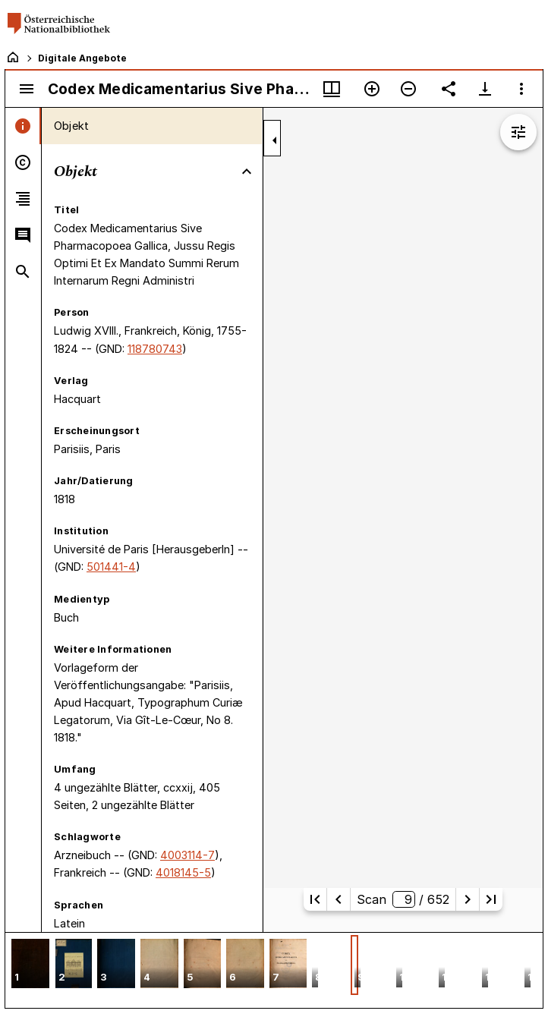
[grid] (274, 970)
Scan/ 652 (403, 899)
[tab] (23, 126)
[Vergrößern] (372, 89)
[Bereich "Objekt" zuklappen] (247, 171)
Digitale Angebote (82, 58)
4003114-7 (187, 855)
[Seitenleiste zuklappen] (275, 140)
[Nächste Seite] (467, 899)
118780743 (155, 348)
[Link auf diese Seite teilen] (448, 89)
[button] (30, 965)
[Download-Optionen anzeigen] (485, 89)
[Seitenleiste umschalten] (26, 89)
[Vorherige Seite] (338, 899)
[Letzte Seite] (491, 899)
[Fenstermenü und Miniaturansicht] (331, 89)
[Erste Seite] (315, 899)
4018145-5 (183, 872)
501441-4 (111, 566)
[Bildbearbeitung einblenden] (518, 132)
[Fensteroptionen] (521, 89)
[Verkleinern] (408, 89)
